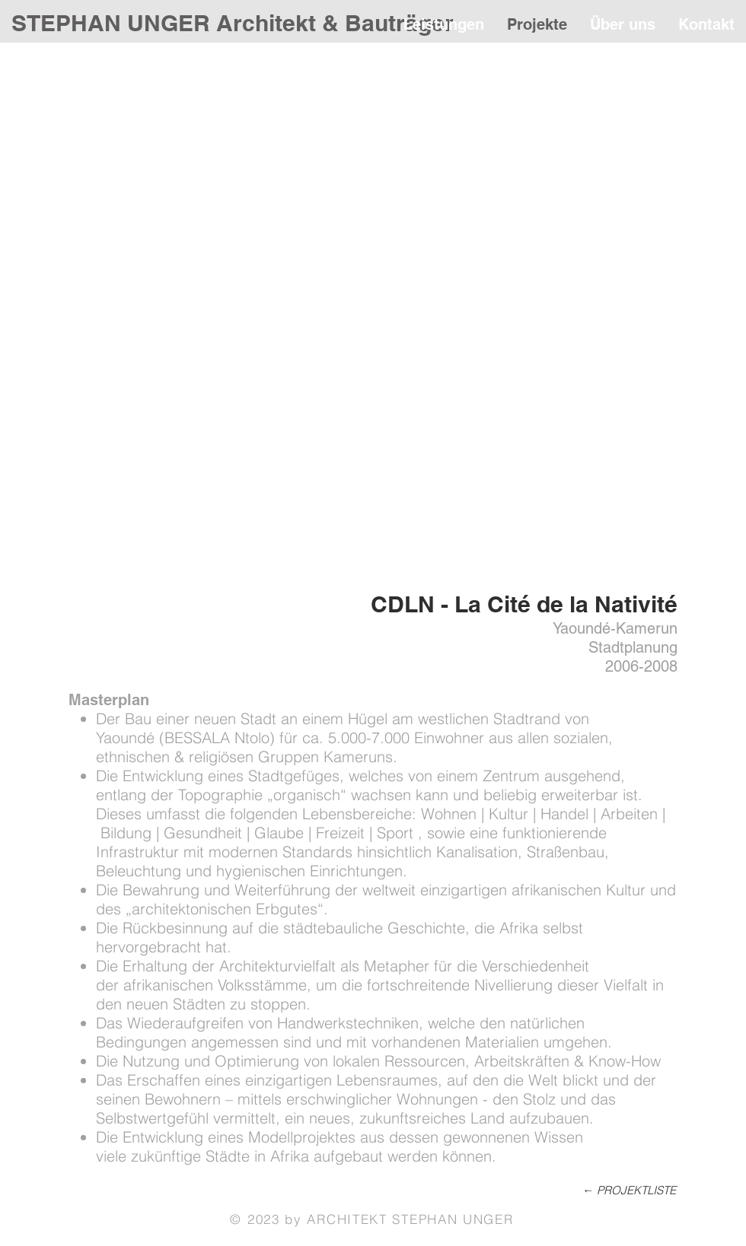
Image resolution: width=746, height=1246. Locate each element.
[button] (373, 316)
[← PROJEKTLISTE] (616, 1189)
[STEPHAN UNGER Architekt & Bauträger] (233, 23)
